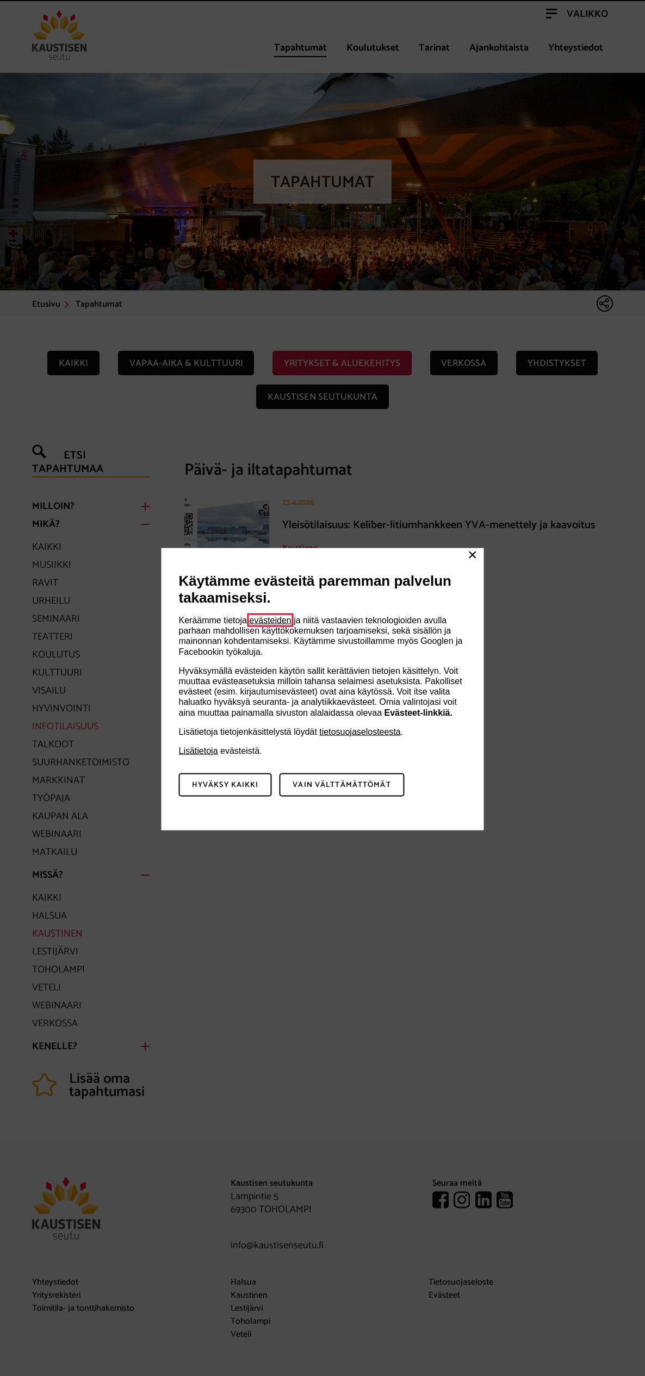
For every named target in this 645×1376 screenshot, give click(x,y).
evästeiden (270, 620)
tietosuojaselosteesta (359, 731)
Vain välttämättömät (341, 784)
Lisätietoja (198, 750)
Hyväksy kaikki (225, 784)
